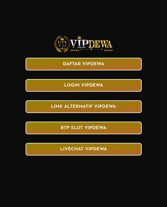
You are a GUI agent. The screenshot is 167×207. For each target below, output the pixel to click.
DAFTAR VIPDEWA (83, 64)
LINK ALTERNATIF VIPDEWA (83, 106)
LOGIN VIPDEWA (83, 85)
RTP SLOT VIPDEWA (83, 128)
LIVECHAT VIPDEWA (83, 149)
